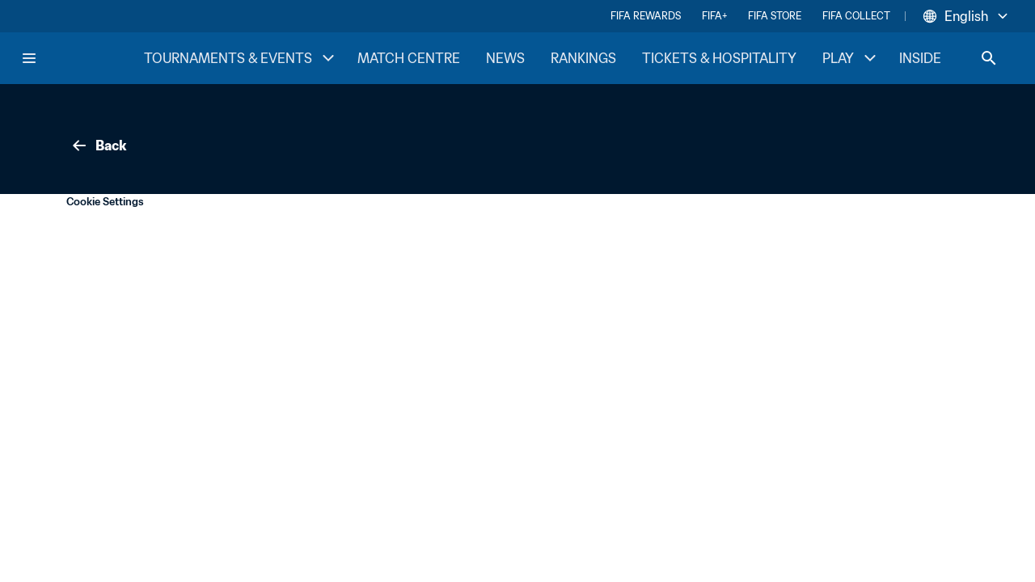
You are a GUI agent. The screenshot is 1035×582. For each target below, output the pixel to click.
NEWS (505, 58)
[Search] (988, 58)
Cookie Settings (105, 202)
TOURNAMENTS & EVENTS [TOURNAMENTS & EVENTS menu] (241, 58)
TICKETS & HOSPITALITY (719, 58)
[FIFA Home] (82, 58)
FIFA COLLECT (856, 16)
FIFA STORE (774, 16)
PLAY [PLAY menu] (851, 58)
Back (98, 145)
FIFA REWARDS (645, 16)
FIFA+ (714, 16)
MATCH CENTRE (408, 58)
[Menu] (29, 58)
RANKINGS (583, 58)
